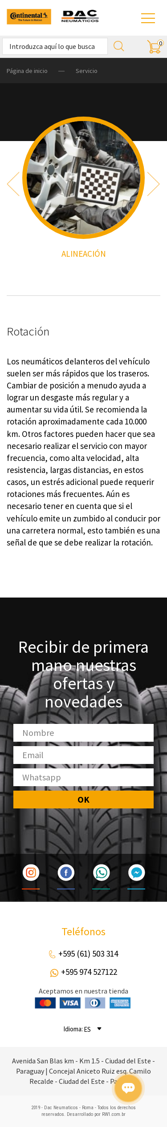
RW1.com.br (114, 1114)
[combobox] (94, 1028)
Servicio (87, 71)
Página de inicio (27, 71)
